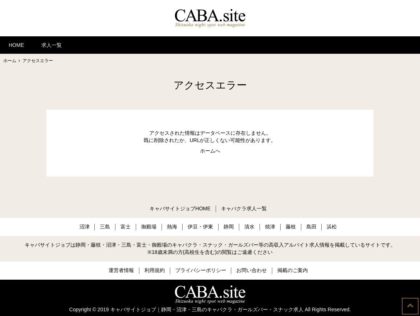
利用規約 (154, 270)
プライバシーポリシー (200, 270)
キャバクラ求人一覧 (244, 208)
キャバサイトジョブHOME (180, 208)
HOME (16, 45)
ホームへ (210, 151)
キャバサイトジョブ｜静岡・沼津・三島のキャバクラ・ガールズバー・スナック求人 (206, 309)
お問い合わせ (251, 270)
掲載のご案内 (292, 270)
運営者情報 (121, 270)
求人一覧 (51, 45)
